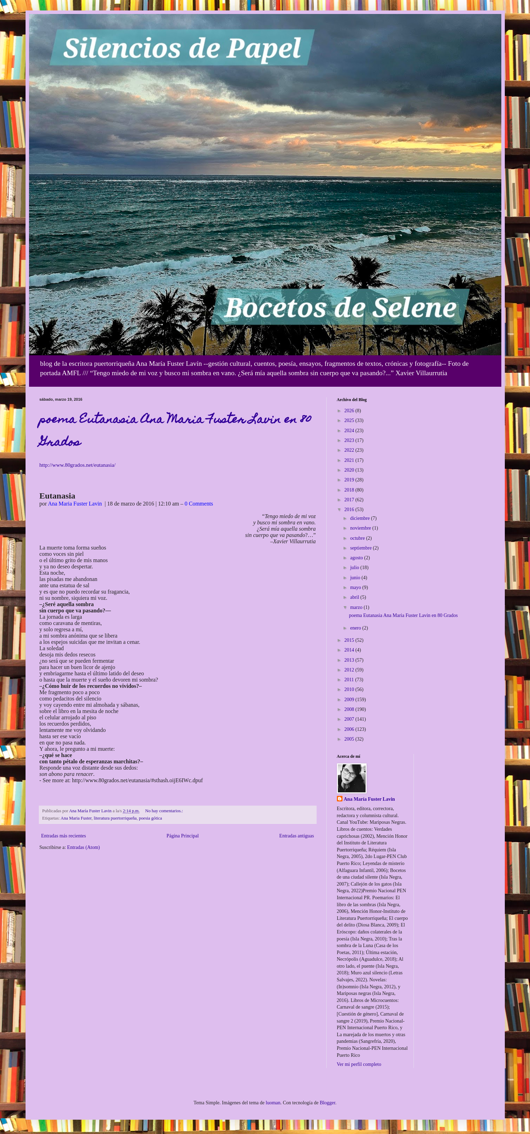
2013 (349, 660)
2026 (349, 410)
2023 (349, 440)
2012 (349, 670)
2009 (349, 699)
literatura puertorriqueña (115, 818)
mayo (356, 587)
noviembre (361, 528)
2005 (349, 739)
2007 (349, 719)
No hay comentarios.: (164, 810)
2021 (349, 460)
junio (355, 577)
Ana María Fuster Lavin (369, 799)
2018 (349, 490)
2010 (349, 689)
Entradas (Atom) (83, 847)
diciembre (360, 518)
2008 (349, 709)
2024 (349, 430)
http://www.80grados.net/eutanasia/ (78, 465)
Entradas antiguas (296, 835)
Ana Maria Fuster (76, 818)
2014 (349, 650)
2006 (349, 729)
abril (355, 597)
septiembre (361, 548)
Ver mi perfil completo (359, 1064)
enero (356, 628)
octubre (358, 538)
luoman (273, 1102)
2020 (349, 470)
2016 (349, 509)
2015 (349, 640)
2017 (349, 499)
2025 (349, 420)
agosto (357, 557)
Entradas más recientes (63, 835)
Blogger (327, 1102)
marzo (356, 607)
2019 (349, 479)
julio (355, 567)
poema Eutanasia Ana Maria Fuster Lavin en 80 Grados (403, 615)
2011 (349, 679)
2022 (349, 450)
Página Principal (183, 835)
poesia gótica (150, 818)
